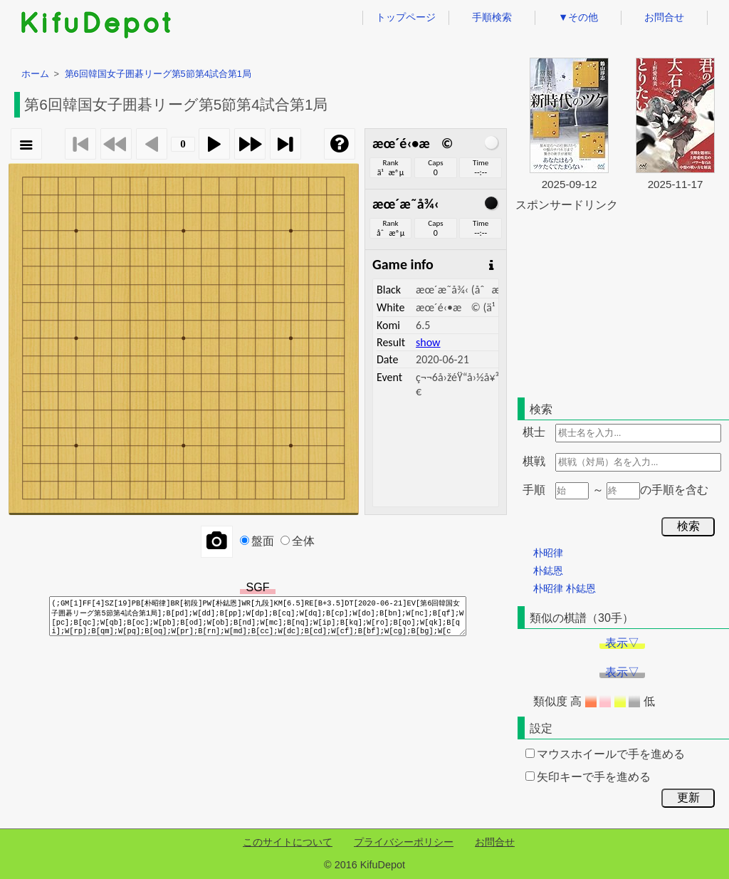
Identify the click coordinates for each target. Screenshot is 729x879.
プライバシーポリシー (403, 842)
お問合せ (664, 17)
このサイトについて (287, 842)
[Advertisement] (622, 302)
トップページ (406, 17)
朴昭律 (548, 552)
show (428, 342)
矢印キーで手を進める (588, 777)
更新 (688, 797)
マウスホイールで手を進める (605, 754)
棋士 (534, 432)
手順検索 (492, 17)
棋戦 (534, 461)
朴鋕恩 (548, 570)
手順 (534, 490)
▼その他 (578, 17)
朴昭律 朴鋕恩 (564, 588)
